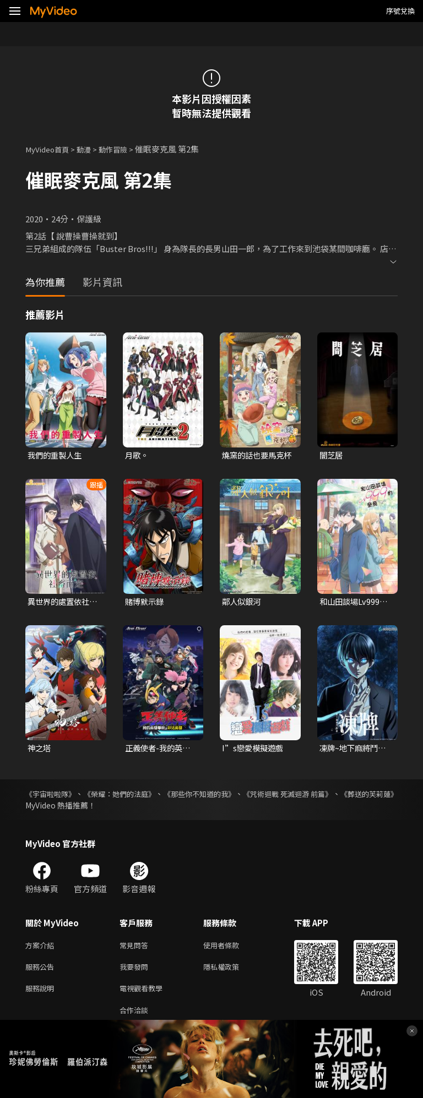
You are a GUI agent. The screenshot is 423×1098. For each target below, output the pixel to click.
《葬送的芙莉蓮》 (56, 807)
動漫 (91, 149)
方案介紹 (41, 948)
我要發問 (136, 971)
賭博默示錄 (145, 603)
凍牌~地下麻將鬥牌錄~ (354, 750)
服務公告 (41, 971)
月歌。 (137, 455)
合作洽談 (136, 1017)
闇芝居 (331, 455)
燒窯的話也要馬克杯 (255, 456)
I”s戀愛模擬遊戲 (254, 750)
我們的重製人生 (56, 455)
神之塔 (40, 750)
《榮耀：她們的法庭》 (136, 795)
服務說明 (41, 994)
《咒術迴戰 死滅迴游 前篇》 (336, 795)
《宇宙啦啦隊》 (52, 795)
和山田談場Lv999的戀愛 (355, 603)
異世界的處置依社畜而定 (61, 603)
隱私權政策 (230, 971)
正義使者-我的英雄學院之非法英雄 (159, 750)
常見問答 (136, 948)
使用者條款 (230, 948)
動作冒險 (123, 149)
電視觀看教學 (144, 994)
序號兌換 (400, 11)
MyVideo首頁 (50, 149)
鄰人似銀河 (242, 603)
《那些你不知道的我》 (231, 795)
